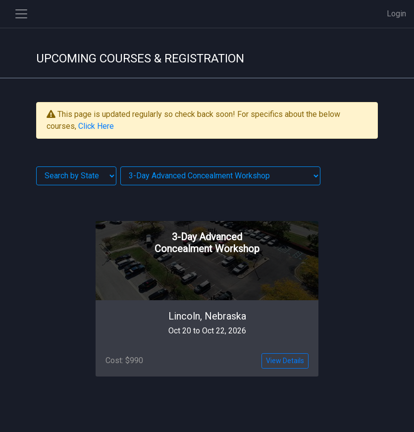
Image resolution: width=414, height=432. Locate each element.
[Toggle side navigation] (21, 13)
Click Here (96, 126)
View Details (285, 361)
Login (396, 13)
